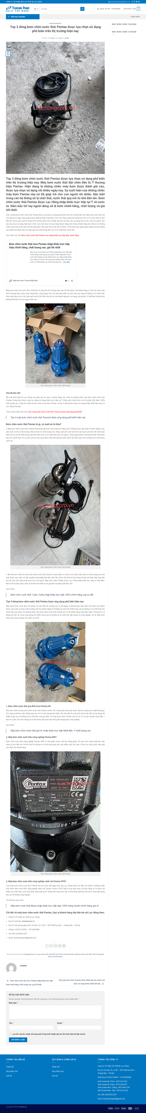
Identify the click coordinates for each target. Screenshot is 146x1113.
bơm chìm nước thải (48, 954)
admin (66, 38)
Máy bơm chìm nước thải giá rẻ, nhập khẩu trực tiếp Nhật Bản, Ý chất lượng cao (50, 730)
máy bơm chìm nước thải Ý (83, 954)
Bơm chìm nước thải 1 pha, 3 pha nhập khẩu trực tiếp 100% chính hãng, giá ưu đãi (51, 594)
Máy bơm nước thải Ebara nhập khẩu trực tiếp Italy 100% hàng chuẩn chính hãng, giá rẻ (54, 905)
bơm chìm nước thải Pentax (65, 954)
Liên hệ (9, 1076)
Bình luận (13, 1003)
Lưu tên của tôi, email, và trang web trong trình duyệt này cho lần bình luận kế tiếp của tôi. (49, 1034)
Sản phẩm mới (12, 1071)
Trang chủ (10, 1067)
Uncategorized (55, 23)
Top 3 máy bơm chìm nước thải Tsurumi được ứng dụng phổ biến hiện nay (47, 417)
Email (60, 1023)
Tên (11, 1023)
